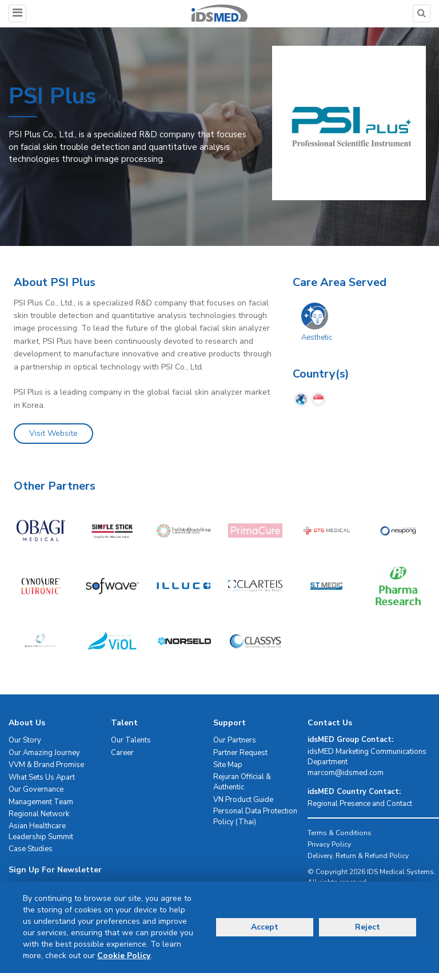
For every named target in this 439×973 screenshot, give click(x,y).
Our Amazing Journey (44, 753)
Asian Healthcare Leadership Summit (41, 831)
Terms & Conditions (340, 832)
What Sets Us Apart (42, 777)
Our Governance (36, 789)
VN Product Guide (243, 800)
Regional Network (39, 814)
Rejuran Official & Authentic (242, 782)
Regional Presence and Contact (360, 804)
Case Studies (31, 849)
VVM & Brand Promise (46, 765)
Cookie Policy (123, 955)
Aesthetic (316, 337)
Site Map (227, 765)
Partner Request (240, 753)
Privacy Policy (329, 844)
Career (122, 753)
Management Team (41, 802)
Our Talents (131, 740)
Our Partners (234, 740)
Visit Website (53, 433)
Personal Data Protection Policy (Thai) (255, 816)
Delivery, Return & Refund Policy (358, 855)
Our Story (25, 740)
